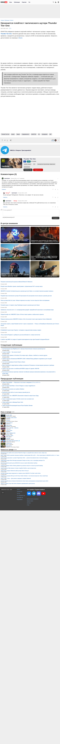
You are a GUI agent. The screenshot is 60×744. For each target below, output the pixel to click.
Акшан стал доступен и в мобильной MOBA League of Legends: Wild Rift (20, 368)
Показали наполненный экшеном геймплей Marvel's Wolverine (16, 281)
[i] (4, 217)
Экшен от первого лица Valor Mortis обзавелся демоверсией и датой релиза (18, 483)
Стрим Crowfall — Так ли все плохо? (11, 352)
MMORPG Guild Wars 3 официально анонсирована (15, 259)
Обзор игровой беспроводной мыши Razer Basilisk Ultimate (17, 405)
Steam (20, 38)
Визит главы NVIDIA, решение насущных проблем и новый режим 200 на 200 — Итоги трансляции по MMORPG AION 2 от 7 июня (15, 240)
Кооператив (44, 134)
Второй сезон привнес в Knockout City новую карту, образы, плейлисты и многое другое (24, 355)
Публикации (17, 2)
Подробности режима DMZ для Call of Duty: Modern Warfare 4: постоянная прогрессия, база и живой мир (24, 475)
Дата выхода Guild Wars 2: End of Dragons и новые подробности (18, 385)
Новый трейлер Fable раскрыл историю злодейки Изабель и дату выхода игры (18, 468)
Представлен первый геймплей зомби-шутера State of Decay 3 (15, 470)
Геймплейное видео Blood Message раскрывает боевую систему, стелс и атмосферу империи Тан (23, 460)
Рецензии (24, 2)
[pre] (12, 217)
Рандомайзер (19, 499)
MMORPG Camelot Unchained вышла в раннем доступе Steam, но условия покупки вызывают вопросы (27, 291)
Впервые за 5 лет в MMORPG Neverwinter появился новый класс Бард (20, 395)
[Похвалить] (2, 140)
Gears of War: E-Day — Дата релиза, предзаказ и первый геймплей (16, 478)
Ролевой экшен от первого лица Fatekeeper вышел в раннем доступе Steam (20, 305)
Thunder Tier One (6, 33)
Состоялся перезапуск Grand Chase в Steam (13, 362)
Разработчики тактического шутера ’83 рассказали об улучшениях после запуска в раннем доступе (26, 295)
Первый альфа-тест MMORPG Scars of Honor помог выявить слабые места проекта (22, 314)
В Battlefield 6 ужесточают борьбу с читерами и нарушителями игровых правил (21, 330)
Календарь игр (20, 497)
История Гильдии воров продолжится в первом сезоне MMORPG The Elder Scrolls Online (21, 473)
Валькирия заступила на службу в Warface (13, 389)
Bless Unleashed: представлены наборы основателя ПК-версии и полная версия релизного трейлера (28, 365)
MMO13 (18, 489)
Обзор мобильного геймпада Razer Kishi (12, 402)
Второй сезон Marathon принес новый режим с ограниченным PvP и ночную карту (22, 286)
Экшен (18, 134)
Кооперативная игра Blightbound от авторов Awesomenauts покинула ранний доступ (23, 348)
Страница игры (28, 169)
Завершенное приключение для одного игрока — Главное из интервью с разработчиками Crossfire (44, 241)
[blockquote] (9, 217)
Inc (39, 134)
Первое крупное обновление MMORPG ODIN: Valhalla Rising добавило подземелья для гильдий (27, 358)
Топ (29, 2)
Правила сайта (30, 500)
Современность (25, 134)
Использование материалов (32, 498)
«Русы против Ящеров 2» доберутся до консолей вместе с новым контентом (20, 334)
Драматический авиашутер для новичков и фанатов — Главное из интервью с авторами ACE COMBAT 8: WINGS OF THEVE (15, 275)
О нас (28, 504)
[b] (3, 217)
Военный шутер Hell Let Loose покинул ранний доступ (16, 392)
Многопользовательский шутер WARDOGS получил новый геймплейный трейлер (19, 463)
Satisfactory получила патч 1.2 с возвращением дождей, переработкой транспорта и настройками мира (27, 309)
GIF (14, 217)
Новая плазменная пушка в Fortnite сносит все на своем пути (18, 399)
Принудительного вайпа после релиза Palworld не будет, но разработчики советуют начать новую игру (24, 452)
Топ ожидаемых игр (21, 495)
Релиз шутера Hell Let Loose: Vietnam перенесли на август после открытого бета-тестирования (25, 300)
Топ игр (18, 493)
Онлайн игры (19, 491)
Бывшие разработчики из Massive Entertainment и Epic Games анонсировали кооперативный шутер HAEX (24, 481)
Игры (10, 2)
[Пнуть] (7, 140)
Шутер (12, 134)
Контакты (29, 502)
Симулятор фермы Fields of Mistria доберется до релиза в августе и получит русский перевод (22, 465)
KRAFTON (33, 134)
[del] (5, 217)
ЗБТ (50, 134)
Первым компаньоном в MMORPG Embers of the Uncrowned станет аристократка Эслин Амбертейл (26, 319)
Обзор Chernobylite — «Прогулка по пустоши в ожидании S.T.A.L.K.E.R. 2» (21, 382)
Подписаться (38, 169)
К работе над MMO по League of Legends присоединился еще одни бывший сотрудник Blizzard (25, 339)
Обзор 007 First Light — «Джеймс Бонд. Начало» (44, 276)
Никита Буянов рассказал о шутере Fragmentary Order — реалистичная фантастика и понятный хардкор (44, 257)
